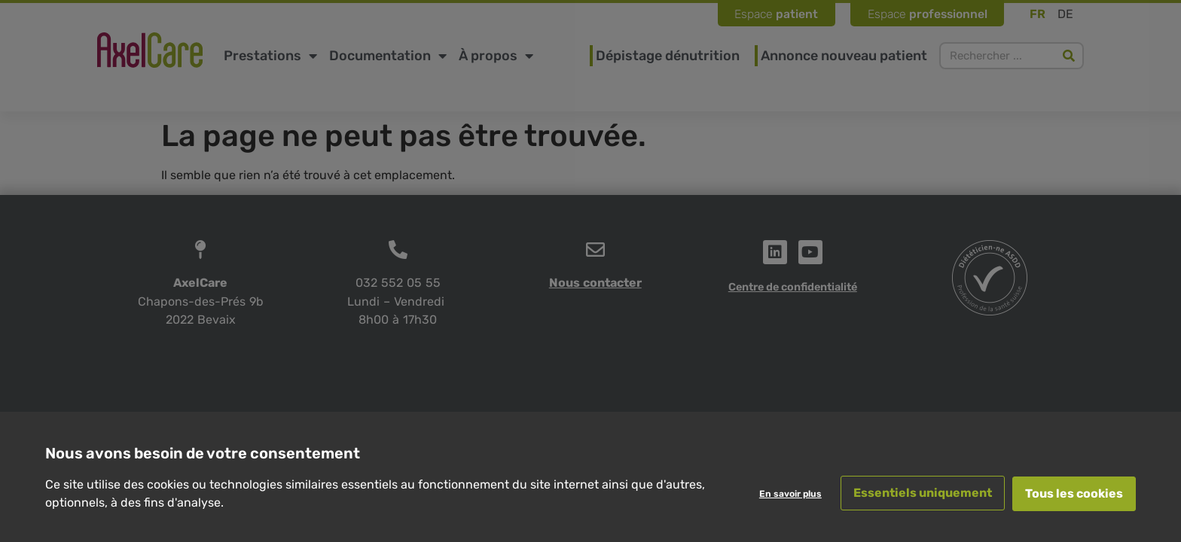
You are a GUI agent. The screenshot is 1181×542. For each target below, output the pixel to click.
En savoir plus (789, 494)
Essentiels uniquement (921, 493)
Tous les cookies (1074, 493)
